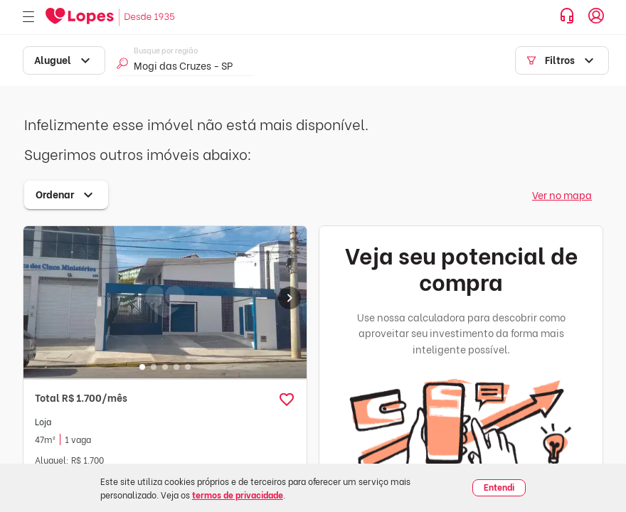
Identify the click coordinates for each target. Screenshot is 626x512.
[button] (286, 399)
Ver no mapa (562, 194)
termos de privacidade (237, 495)
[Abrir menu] (28, 17)
